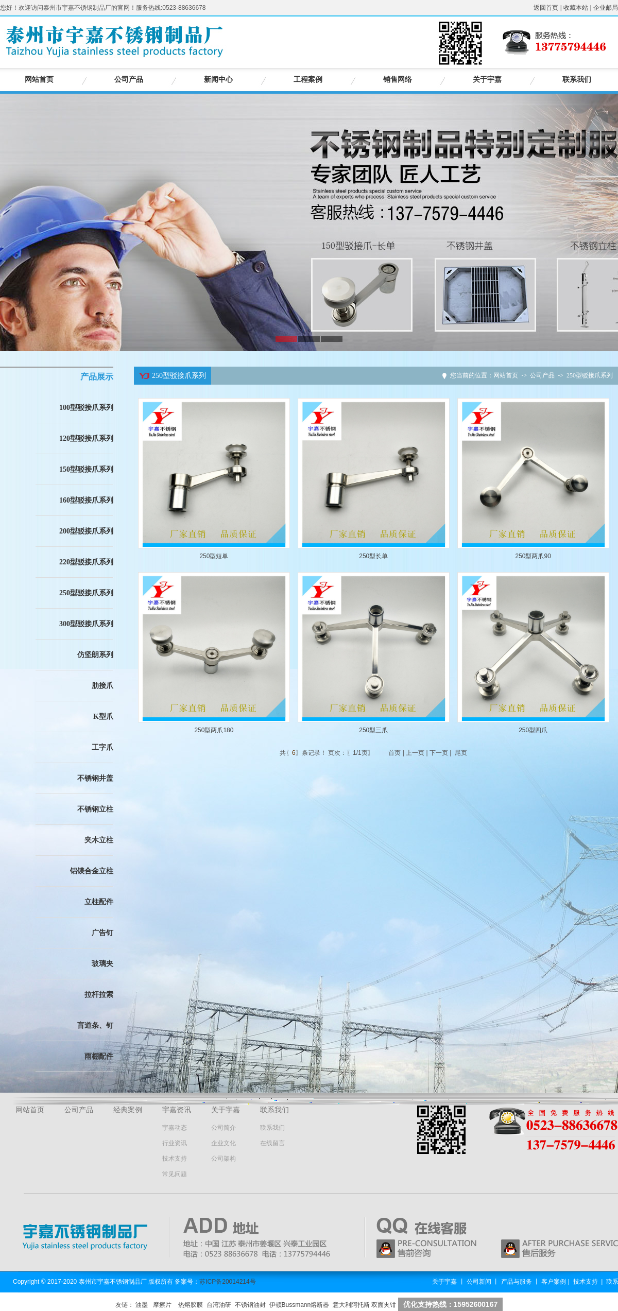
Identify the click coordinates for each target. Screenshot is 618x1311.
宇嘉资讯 (176, 1110)
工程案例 (308, 79)
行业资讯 (174, 1143)
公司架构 (223, 1158)
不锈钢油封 (250, 1304)
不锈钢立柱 (95, 809)
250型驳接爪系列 (86, 593)
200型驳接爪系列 (86, 531)
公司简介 (223, 1127)
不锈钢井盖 (95, 778)
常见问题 (174, 1174)
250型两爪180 (213, 730)
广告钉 (102, 933)
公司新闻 (479, 1281)
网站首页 (39, 79)
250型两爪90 (533, 556)
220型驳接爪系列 (86, 562)
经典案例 (127, 1110)
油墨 (141, 1304)
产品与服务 (516, 1281)
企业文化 (223, 1143)
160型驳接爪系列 (86, 500)
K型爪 (103, 716)
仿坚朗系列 (95, 655)
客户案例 (553, 1281)
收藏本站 (575, 7)
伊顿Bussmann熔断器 (299, 1304)
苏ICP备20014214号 (227, 1281)
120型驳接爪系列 (86, 438)
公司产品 (128, 79)
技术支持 (174, 1158)
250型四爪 (533, 730)
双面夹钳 (383, 1304)
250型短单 (213, 556)
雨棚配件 (98, 1056)
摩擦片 (162, 1304)
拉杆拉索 (98, 994)
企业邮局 (605, 7)
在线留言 (272, 1143)
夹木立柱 (98, 840)
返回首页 (546, 7)
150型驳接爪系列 (86, 469)
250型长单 (373, 556)
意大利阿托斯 (351, 1304)
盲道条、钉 (95, 1025)
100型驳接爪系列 (86, 407)
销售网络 (397, 79)
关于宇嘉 (487, 79)
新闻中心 (218, 79)
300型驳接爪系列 (86, 624)
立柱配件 (98, 902)
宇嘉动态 (174, 1127)
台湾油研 (219, 1304)
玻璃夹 (102, 964)
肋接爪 (102, 685)
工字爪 (102, 747)
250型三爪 (373, 730)
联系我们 (576, 79)
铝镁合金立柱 (91, 871)
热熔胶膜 (190, 1304)
